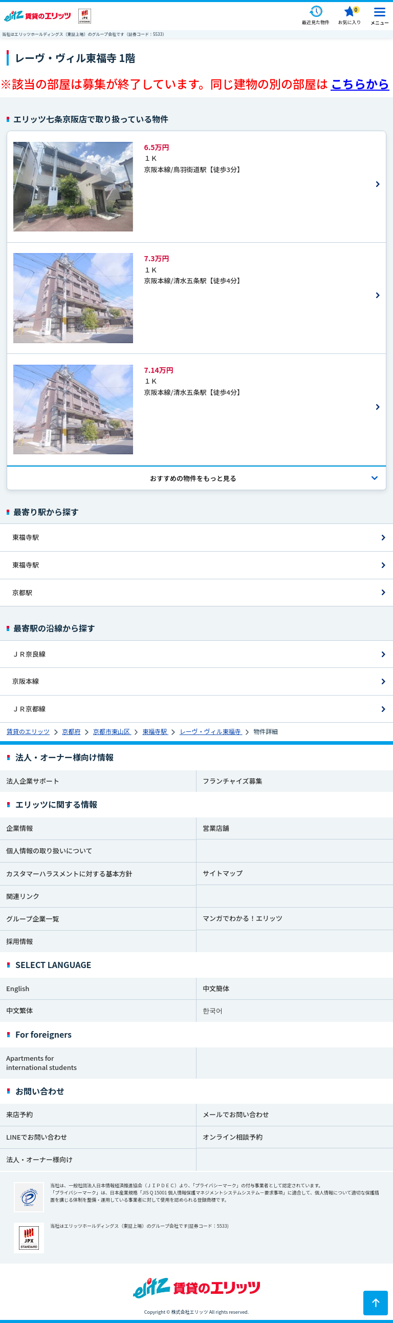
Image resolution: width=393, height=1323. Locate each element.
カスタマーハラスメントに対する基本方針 (69, 873)
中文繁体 (19, 1010)
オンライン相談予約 (233, 1137)
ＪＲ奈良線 (29, 654)
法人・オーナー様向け (39, 1159)
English (17, 988)
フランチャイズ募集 (232, 781)
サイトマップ (223, 873)
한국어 (213, 1010)
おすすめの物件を (193, 478)
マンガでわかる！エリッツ (242, 918)
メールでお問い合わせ (236, 1114)
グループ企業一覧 (32, 918)
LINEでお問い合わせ (37, 1137)
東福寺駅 (25, 537)
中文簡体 (216, 988)
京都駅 (22, 592)
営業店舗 (216, 828)
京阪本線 (25, 681)
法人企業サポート (32, 781)
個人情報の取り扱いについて (49, 850)
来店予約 (19, 1114)
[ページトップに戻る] (375, 1303)
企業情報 (19, 828)
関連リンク (22, 896)
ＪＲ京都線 (29, 708)
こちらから (360, 83)
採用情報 (19, 941)
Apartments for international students (41, 1063)
